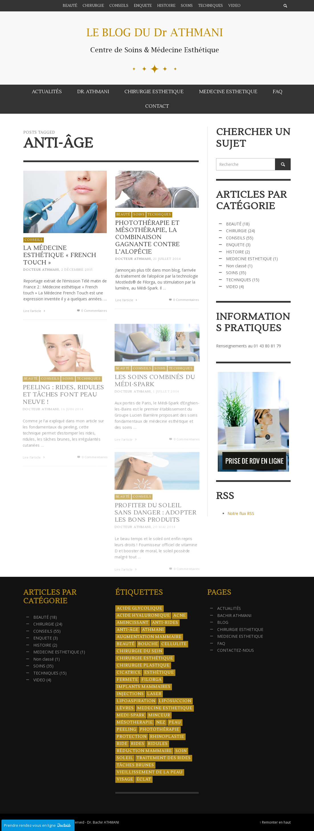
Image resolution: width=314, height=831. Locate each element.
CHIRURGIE (236, 230)
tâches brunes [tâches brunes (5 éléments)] (135, 765)
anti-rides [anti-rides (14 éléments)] (165, 622)
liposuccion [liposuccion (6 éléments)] (175, 701)
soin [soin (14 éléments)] (181, 750)
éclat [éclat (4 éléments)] (144, 779)
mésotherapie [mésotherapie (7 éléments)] (135, 722)
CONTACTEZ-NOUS (235, 650)
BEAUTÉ (123, 216)
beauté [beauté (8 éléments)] (126, 644)
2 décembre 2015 (77, 270)
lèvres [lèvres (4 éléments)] (125, 708)
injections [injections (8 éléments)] (130, 693)
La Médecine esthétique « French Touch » (59, 255)
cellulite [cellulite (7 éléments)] (174, 644)
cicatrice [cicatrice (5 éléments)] (129, 672)
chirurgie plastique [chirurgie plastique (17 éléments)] (143, 665)
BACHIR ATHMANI (234, 615)
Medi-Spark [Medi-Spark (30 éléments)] (131, 715)
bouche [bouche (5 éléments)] (148, 644)
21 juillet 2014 (166, 260)
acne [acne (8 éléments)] (179, 615)
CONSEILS (33, 240)
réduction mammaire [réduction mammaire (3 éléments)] (144, 750)
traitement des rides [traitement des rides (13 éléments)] (164, 758)
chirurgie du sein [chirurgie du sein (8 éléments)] (139, 651)
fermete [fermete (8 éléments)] (127, 679)
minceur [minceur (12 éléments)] (159, 715)
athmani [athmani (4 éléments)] (153, 629)
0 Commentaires (91, 310)
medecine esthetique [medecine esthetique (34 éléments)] (164, 708)
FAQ (221, 643)
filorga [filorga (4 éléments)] (151, 679)
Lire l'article (34, 311)
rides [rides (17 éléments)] (137, 743)
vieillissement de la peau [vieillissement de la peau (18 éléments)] (150, 772)
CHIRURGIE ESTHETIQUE (240, 629)
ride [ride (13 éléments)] (122, 743)
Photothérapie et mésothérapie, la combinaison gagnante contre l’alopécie (147, 238)
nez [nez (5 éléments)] (160, 722)
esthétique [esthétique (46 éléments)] (159, 672)
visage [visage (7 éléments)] (125, 779)
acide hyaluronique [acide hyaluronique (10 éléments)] (143, 615)
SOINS (138, 216)
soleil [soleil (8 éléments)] (125, 758)
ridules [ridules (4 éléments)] (158, 743)
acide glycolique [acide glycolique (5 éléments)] (139, 608)
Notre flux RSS (240, 513)
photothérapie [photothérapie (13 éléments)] (159, 729)
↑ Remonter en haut (275, 822)
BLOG (222, 622)
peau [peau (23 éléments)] (175, 722)
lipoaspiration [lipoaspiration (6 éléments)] (136, 701)
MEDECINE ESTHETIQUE (249, 258)
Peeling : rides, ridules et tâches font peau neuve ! (63, 408)
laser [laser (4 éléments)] (154, 693)
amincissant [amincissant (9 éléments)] (133, 622)
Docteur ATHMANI (41, 270)
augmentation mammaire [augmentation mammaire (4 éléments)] (149, 636)
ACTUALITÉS (229, 608)
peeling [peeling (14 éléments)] (126, 729)
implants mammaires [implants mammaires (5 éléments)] (144, 686)
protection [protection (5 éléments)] (132, 736)
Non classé (236, 265)
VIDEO (232, 286)
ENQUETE (235, 244)
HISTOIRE (235, 251)
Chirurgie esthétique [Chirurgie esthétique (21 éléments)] (145, 658)
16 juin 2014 (72, 423)
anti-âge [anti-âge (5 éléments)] (128, 629)
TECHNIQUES (159, 216)
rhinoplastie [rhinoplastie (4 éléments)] (167, 736)
